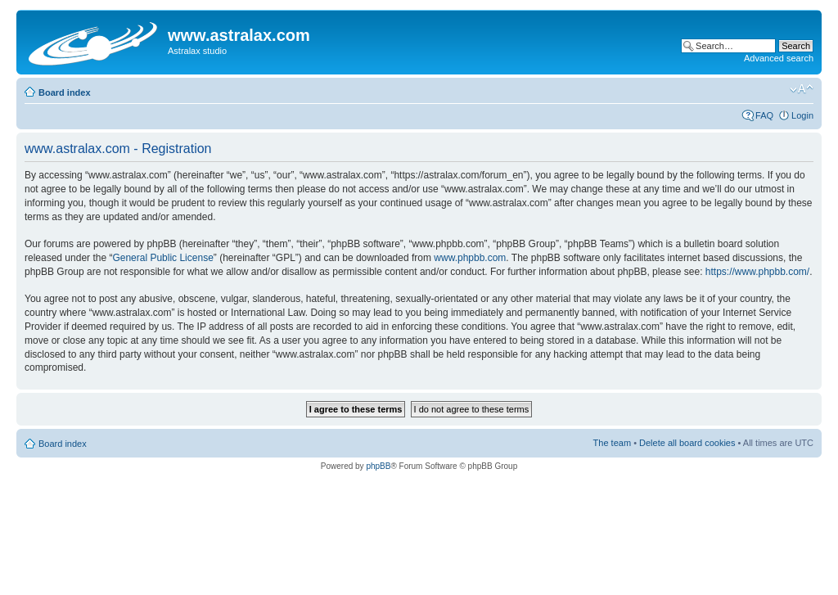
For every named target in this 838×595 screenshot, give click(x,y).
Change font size (801, 89)
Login (802, 115)
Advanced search (778, 58)
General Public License (162, 258)
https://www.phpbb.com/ (757, 271)
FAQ (764, 115)
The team (612, 443)
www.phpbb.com (470, 258)
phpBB (378, 466)
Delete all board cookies (687, 443)
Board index (64, 92)
